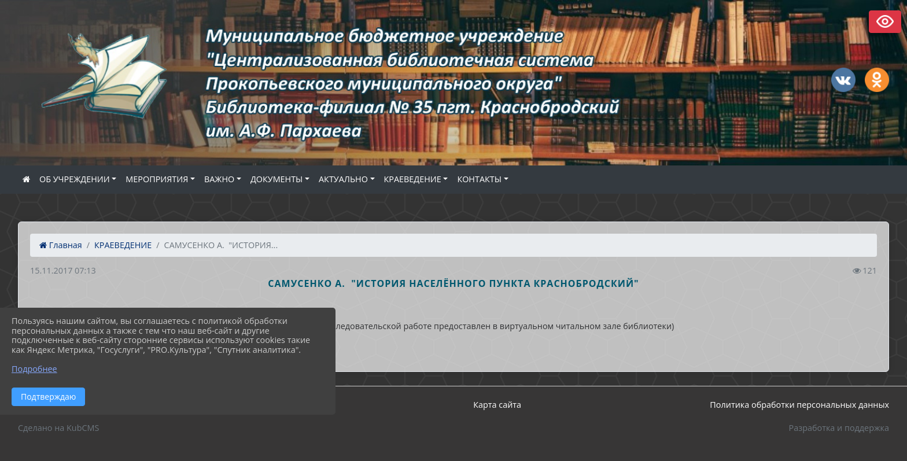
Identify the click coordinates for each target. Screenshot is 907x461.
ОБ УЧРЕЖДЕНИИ (74, 179)
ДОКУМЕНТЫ (276, 179)
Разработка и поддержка (839, 427)
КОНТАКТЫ (479, 179)
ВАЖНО (219, 179)
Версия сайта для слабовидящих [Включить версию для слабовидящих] (885, 21)
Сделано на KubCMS (58, 427)
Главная (60, 244)
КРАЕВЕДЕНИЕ (412, 179)
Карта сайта (497, 404)
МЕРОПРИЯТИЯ (157, 179)
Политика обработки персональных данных (799, 404)
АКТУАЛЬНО (343, 179)
